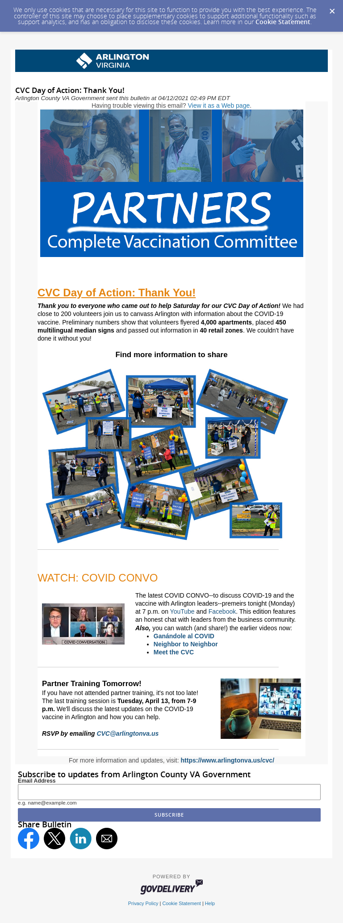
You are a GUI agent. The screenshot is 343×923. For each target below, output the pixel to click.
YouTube (182, 611)
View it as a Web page (219, 105)
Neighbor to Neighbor (186, 644)
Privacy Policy (143, 903)
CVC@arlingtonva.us (127, 733)
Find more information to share (171, 354)
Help (210, 903)
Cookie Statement (282, 21)
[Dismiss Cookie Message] (332, 8)
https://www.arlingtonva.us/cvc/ (228, 760)
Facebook (222, 611)
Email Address (37, 781)
